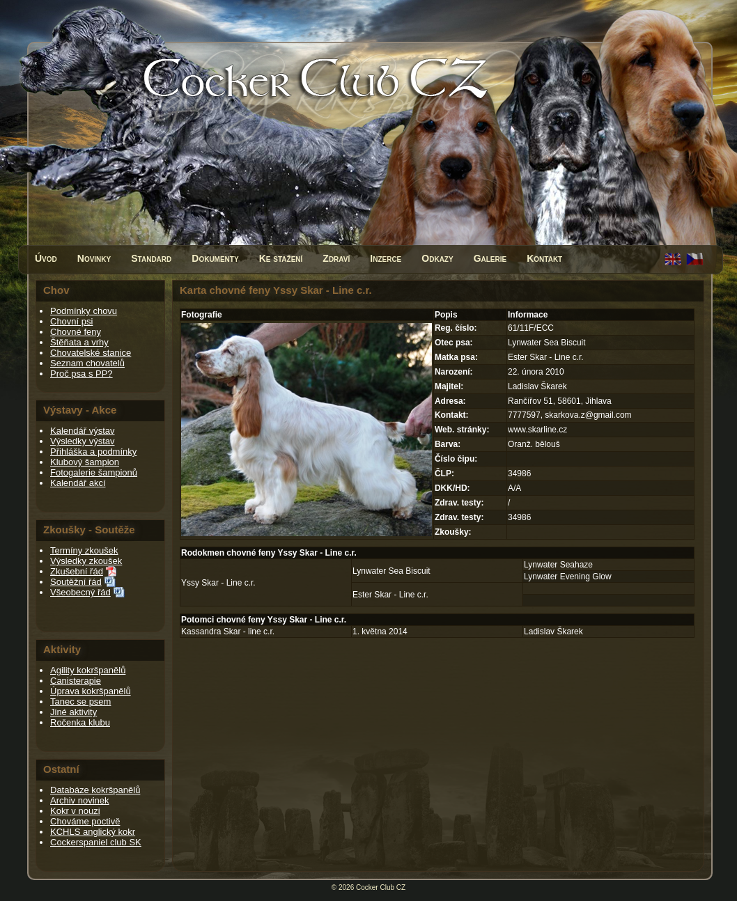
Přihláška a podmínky (93, 451)
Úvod (46, 258)
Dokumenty (215, 258)
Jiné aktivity (73, 712)
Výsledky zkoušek (86, 561)
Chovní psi (71, 321)
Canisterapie (75, 680)
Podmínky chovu (83, 311)
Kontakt (544, 258)
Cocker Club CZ (380, 887)
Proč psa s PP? (81, 373)
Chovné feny (75, 332)
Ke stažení (281, 258)
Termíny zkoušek (84, 550)
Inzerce (385, 258)
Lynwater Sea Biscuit (391, 571)
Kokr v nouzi (75, 811)
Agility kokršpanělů (87, 670)
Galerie (490, 258)
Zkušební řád (76, 571)
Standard (151, 258)
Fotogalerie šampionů (93, 472)
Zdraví (336, 258)
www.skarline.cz (537, 429)
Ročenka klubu (80, 722)
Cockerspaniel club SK (95, 842)
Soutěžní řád (76, 582)
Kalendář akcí (78, 483)
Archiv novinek (79, 800)
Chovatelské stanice (90, 352)
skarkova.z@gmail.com (588, 415)
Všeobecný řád (80, 592)
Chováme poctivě (85, 821)
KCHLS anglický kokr (92, 831)
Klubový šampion (84, 462)
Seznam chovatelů (87, 363)
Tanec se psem (80, 701)
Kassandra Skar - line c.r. (227, 631)
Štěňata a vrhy (79, 342)
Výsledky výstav (82, 441)
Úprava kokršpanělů (90, 691)
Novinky (94, 258)
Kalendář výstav (82, 430)
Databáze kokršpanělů (95, 790)
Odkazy (437, 258)
